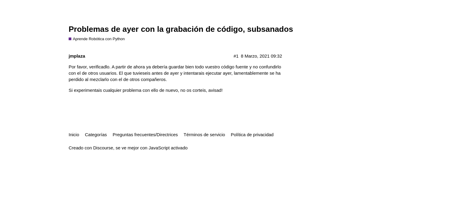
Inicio (74, 134)
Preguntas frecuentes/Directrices (145, 134)
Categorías (96, 134)
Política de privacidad (252, 134)
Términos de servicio (204, 134)
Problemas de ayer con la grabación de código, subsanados (181, 29)
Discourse (103, 147)
